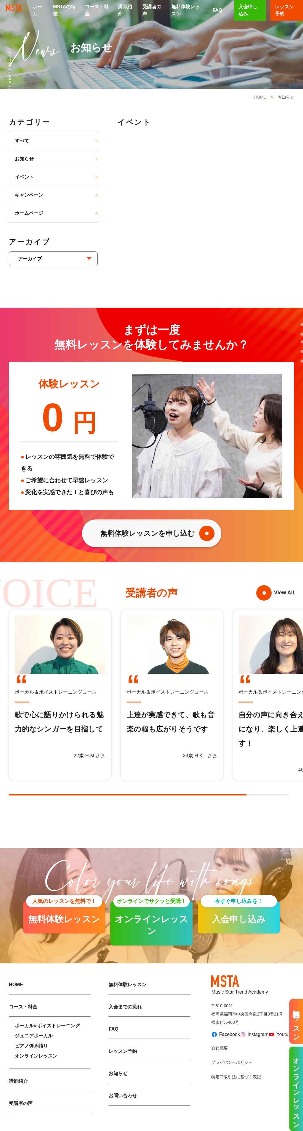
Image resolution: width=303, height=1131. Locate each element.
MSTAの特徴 (64, 10)
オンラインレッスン (36, 1055)
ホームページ (29, 213)
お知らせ (24, 158)
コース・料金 (97, 10)
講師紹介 (125, 10)
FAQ (217, 10)
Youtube (279, 1034)
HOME (260, 97)
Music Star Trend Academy (239, 985)
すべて (22, 140)
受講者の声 (151, 10)
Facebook (223, 1034)
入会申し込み (247, 10)
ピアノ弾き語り (31, 1045)
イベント (24, 176)
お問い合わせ (123, 1095)
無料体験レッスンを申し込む (147, 533)
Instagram (252, 1034)
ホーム (37, 10)
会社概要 (219, 1048)
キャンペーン (29, 195)
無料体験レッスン (185, 10)
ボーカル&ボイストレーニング (47, 1025)
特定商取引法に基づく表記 (236, 1076)
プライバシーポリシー (232, 1062)
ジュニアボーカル (34, 1035)
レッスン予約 (123, 1051)
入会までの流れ (125, 1006)
